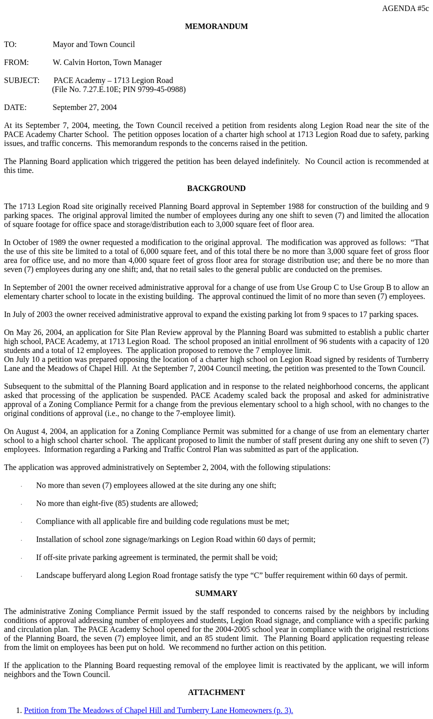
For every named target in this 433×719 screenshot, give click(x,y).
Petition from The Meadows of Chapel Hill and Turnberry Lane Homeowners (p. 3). (158, 710)
